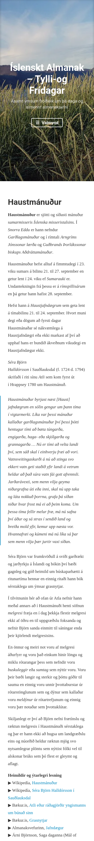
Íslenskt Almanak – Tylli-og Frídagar (47, 79)
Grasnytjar (38, 820)
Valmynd (49, 122)
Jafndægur (55, 827)
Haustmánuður (44, 782)
